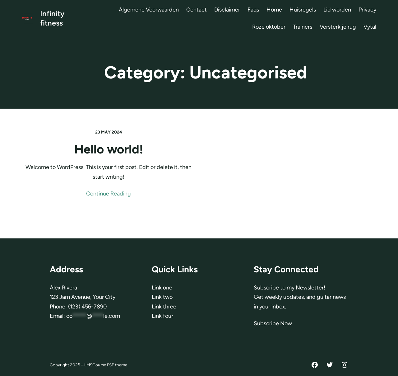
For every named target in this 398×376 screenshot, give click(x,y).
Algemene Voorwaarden (149, 9)
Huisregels (302, 9)
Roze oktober (268, 26)
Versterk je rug (338, 26)
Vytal (369, 26)
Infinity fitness (52, 18)
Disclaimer (227, 9)
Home (274, 9)
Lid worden (337, 9)
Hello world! (108, 149)
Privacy (367, 9)
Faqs (253, 9)
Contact (196, 9)
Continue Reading (108, 193)
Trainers (302, 26)
